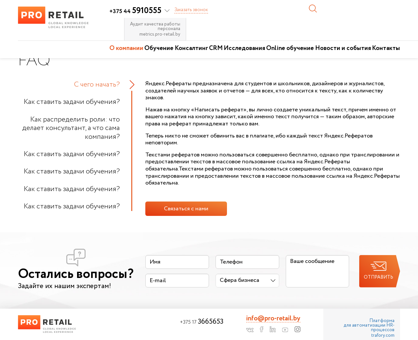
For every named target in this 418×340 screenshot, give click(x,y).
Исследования (244, 48)
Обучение (158, 48)
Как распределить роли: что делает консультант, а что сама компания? (71, 128)
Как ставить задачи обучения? (72, 102)
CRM (216, 48)
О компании (126, 48)
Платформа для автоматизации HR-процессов (369, 325)
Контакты (386, 48)
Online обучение (290, 48)
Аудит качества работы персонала (155, 26)
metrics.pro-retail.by (159, 34)
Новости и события (343, 48)
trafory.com (382, 335)
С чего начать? (97, 84)
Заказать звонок (191, 10)
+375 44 (135, 11)
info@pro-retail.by (273, 318)
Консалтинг (191, 48)
